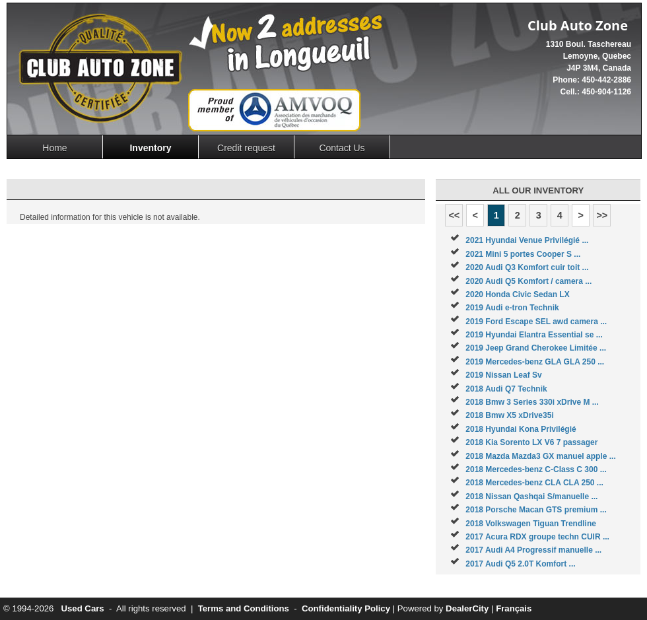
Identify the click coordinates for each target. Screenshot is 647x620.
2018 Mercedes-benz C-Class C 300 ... (535, 469)
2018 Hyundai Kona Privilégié (520, 429)
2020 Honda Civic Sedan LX (517, 294)
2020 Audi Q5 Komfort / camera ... (528, 281)
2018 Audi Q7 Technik (506, 389)
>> (601, 215)
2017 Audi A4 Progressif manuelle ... (533, 550)
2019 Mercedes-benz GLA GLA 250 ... (534, 361)
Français (513, 608)
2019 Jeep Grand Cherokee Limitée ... (535, 348)
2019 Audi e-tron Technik (512, 307)
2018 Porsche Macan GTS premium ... (535, 509)
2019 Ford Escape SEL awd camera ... (536, 321)
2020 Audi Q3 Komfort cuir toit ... (526, 267)
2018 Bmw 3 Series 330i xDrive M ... (531, 402)
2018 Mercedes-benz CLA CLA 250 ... (534, 482)
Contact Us (341, 148)
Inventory (150, 148)
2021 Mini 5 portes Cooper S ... (522, 254)
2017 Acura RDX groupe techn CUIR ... (537, 536)
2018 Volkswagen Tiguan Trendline (530, 523)
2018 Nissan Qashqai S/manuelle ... (531, 496)
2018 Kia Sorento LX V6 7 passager (531, 442)
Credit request (246, 148)
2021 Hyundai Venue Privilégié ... (526, 240)
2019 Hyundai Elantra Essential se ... (533, 334)
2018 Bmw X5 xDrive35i (509, 415)
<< (454, 215)
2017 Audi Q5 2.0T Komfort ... (520, 563)
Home (54, 148)
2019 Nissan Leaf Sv (503, 375)
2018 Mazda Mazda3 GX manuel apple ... (540, 456)
